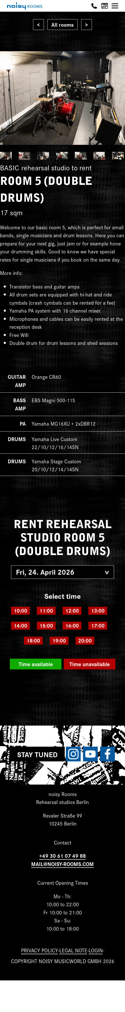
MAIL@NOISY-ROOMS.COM (62, 864)
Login (96, 950)
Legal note (73, 950)
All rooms (62, 24)
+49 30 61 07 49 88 (62, 855)
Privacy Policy (39, 950)
